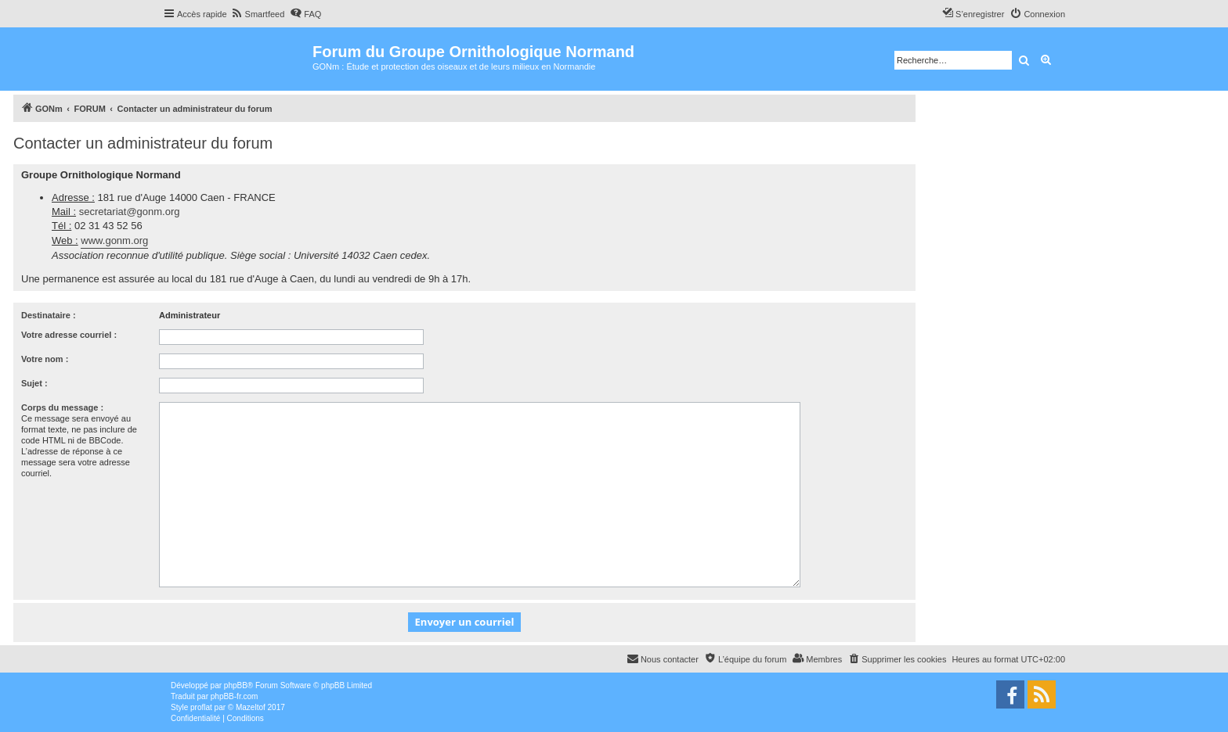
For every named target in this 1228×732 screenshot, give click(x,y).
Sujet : (34, 383)
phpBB (235, 685)
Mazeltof (250, 707)
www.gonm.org (114, 240)
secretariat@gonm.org (129, 211)
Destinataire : (48, 315)
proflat (201, 707)
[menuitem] (258, 14)
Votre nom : (44, 359)
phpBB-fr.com (234, 696)
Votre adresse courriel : (69, 334)
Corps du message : (62, 407)
